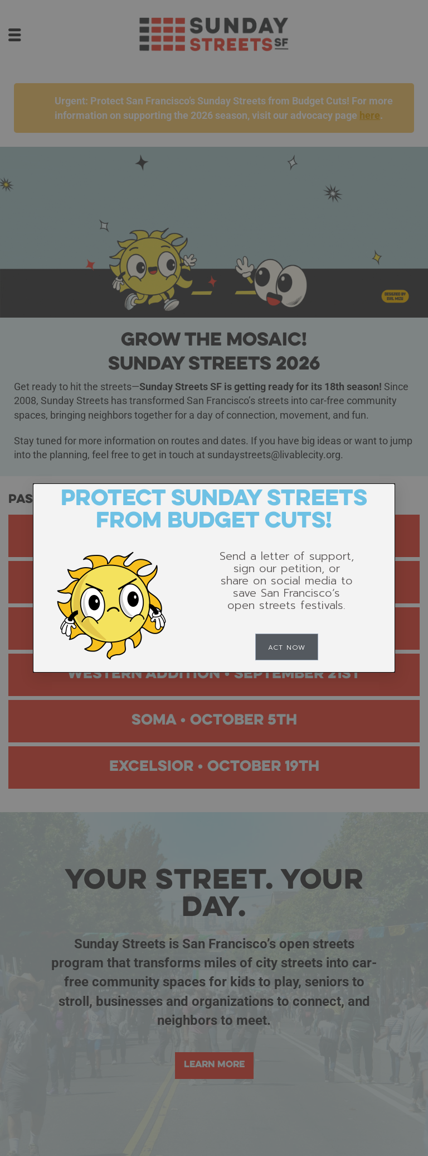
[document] (214, 578)
